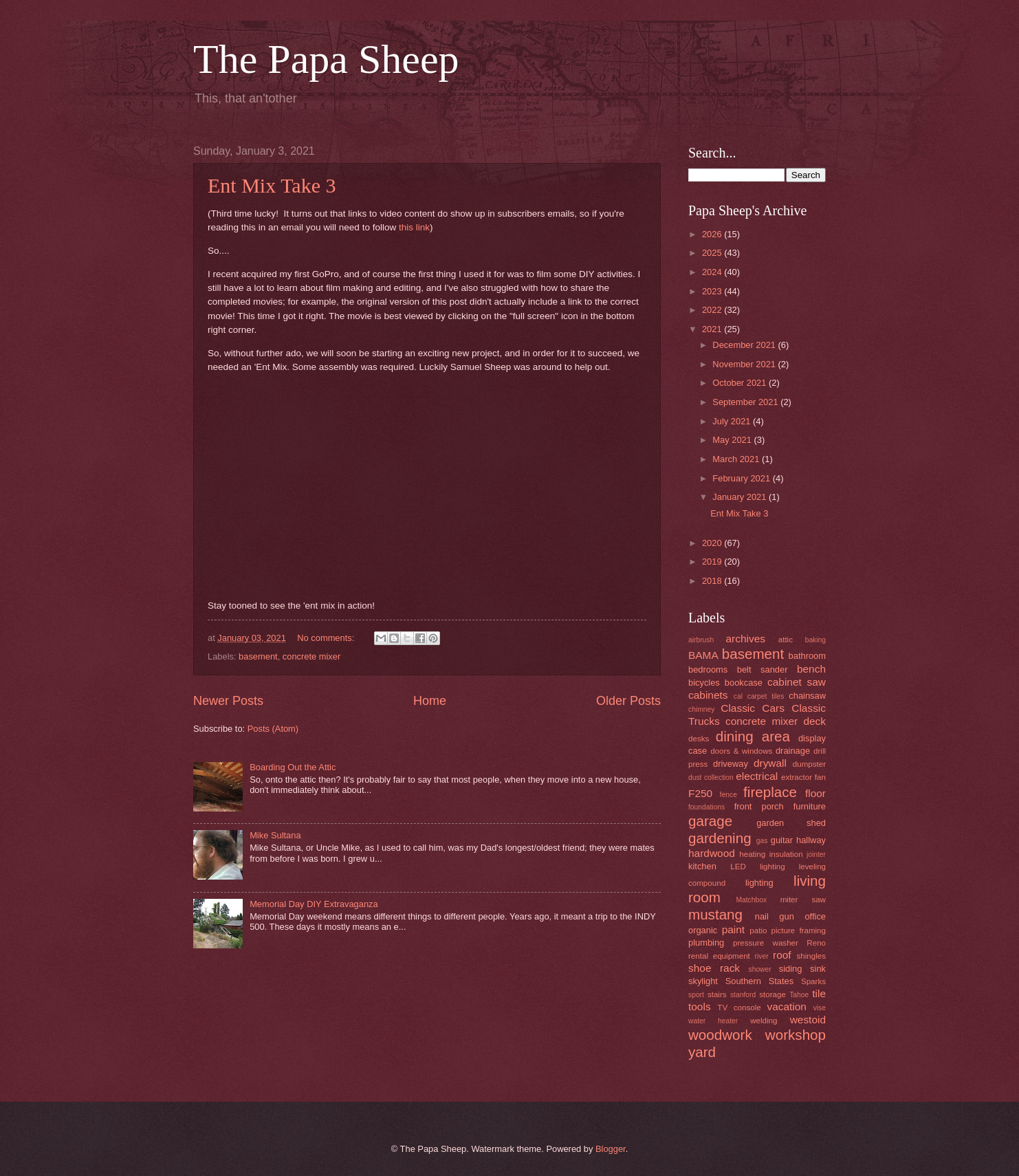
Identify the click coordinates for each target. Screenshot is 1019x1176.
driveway (730, 764)
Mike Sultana (275, 835)
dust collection (711, 777)
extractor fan (803, 777)
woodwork (720, 1035)
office (815, 916)
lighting (759, 883)
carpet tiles (766, 696)
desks (698, 738)
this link (414, 227)
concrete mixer (311, 656)
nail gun (774, 916)
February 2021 (742, 478)
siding (790, 968)
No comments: (327, 638)
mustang (715, 914)
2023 (713, 291)
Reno (816, 943)
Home (429, 701)
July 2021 (732, 421)
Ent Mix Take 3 (272, 185)
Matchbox (751, 900)
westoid (808, 1019)
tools (699, 1006)
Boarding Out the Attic (293, 767)
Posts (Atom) (273, 728)
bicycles (704, 682)
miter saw (803, 899)
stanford (743, 995)
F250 (700, 793)
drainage (793, 750)
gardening (720, 838)
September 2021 (746, 402)
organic (702, 930)
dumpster (809, 764)
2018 (713, 581)
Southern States (759, 981)
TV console (738, 1007)
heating (752, 854)
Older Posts (628, 701)
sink (818, 968)
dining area (753, 736)
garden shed (791, 823)
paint (733, 929)
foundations (706, 807)
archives (745, 638)
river (762, 956)
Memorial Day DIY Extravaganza (314, 904)
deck (814, 721)
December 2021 (745, 345)
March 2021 (737, 459)
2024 (713, 272)
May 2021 (733, 440)
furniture (809, 806)
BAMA (703, 655)
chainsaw (807, 695)
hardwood (711, 853)
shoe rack (714, 968)
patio (758, 930)
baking (815, 640)
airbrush (701, 640)
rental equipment (719, 956)
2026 (713, 234)
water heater (713, 1021)
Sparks (813, 981)
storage (772, 994)
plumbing (706, 942)
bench (811, 669)
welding (763, 1020)
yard (702, 1052)
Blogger (610, 1149)
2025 (713, 253)
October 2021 (740, 383)
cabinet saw (796, 682)
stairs (717, 994)
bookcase (744, 682)
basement (258, 656)
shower (760, 969)
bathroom (807, 656)
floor (815, 793)
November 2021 (745, 364)
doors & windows (741, 751)
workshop (795, 1035)
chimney (701, 709)
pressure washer (765, 943)
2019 (713, 561)
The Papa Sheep (326, 59)
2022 (713, 310)
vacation (787, 1006)
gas (762, 841)
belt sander (762, 669)
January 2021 (740, 497)
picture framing (798, 930)
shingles (811, 956)
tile (819, 993)
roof (782, 955)
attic (785, 639)
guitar (782, 840)
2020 (713, 543)
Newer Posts (228, 701)
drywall (770, 763)
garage (710, 821)
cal (738, 696)
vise (819, 1008)
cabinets (708, 695)
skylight (703, 981)
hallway (811, 840)
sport (696, 995)
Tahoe (799, 995)
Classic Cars (753, 708)
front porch (759, 806)
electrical (757, 776)
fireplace (770, 792)
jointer (816, 854)
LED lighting (757, 866)
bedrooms (707, 669)
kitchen (702, 866)
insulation (786, 854)
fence (728, 794)
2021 (713, 329)
